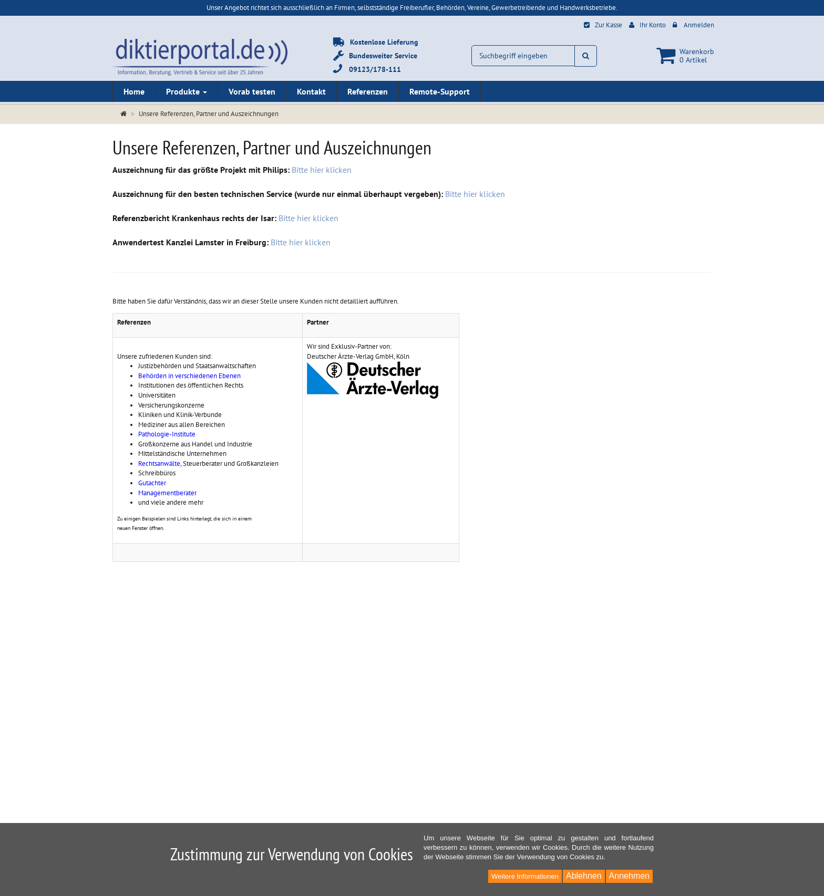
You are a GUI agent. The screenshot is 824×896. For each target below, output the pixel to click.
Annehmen (629, 875)
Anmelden (699, 24)
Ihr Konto (653, 24)
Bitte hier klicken (322, 169)
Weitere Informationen (525, 876)
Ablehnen (584, 875)
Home (134, 91)
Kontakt (311, 91)
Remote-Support (439, 91)
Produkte (186, 91)
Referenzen (367, 91)
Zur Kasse (608, 24)
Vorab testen (252, 91)
